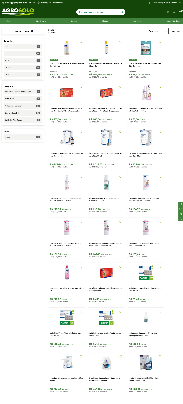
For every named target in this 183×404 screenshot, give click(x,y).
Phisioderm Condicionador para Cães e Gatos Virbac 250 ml (131, 188)
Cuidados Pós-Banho (22, 120)
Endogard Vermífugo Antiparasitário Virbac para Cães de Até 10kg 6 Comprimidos (63, 105)
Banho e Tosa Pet (22, 113)
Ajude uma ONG (8, 335)
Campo (74, 21)
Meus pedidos (7, 352)
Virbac (22, 137)
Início (51, 30)
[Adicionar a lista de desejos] (75, 42)
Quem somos (7, 321)
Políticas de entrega (55, 328)
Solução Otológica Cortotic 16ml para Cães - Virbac (95, 272)
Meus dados (6, 356)
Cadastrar (148, 306)
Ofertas (105, 21)
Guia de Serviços (172, 21)
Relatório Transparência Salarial (60, 335)
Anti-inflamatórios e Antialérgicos (22, 91)
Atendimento (7, 328)
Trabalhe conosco (9, 332)
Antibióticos (22, 99)
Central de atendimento (116, 344)
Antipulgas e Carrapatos (22, 106)
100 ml (22, 60)
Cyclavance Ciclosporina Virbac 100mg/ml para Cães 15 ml (129, 104)
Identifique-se (161, 3)
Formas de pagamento (56, 325)
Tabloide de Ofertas (9, 342)
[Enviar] (122, 12)
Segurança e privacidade (57, 332)
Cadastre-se (176, 3)
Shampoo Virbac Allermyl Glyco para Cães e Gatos (165, 188)
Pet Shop (7, 21)
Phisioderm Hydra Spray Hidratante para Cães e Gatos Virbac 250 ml (97, 146)
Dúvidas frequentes (9, 325)
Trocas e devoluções (56, 321)
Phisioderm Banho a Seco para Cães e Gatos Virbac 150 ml (131, 146)
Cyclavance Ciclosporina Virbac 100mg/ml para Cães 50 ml (163, 104)
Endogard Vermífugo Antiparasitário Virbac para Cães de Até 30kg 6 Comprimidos (165, 63)
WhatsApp (116, 350)
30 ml (22, 46)
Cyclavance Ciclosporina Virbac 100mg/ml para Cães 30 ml (62, 146)
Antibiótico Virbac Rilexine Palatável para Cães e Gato (97, 230)
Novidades (137, 21)
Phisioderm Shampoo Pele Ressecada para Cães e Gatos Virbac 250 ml (97, 189)
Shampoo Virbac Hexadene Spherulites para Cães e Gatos (61, 62)
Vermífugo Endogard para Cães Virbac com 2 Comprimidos (62, 230)
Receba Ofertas (8, 339)
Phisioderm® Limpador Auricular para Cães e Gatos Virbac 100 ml (96, 104)
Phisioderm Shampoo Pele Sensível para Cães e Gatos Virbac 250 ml (63, 188)
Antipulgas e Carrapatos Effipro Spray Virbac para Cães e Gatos (62, 272)
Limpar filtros (22, 31)
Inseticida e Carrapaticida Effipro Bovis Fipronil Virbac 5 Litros (130, 272)
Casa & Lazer (41, 21)
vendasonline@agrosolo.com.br (114, 327)
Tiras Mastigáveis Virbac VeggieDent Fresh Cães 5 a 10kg (131, 62)
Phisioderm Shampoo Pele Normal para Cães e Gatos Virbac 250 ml (164, 146)
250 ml (22, 67)
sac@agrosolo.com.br (110, 336)
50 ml (22, 53)
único (22, 74)
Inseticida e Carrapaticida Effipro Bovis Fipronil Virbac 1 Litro (164, 272)
